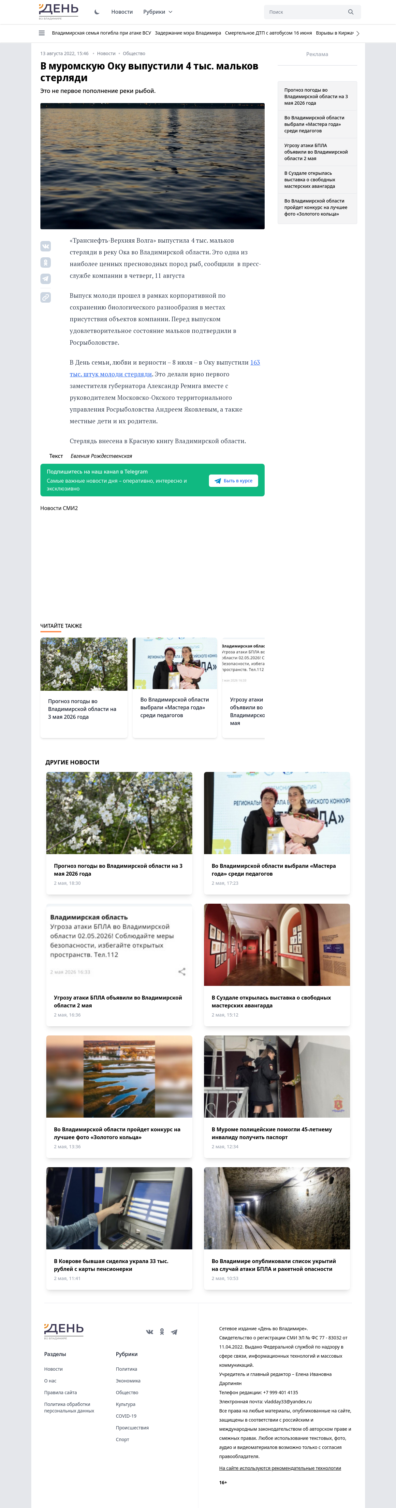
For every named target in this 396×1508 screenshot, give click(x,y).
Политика (127, 1369)
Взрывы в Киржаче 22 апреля (348, 33)
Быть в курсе (233, 480)
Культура (126, 1404)
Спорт (122, 1439)
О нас (50, 1381)
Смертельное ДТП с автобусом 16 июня (268, 33)
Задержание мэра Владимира (188, 33)
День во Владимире (59, 12)
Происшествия (132, 1428)
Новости (122, 11)
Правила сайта (60, 1392)
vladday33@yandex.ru (288, 1401)
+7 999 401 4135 (280, 1392)
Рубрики (158, 11)
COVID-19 (126, 1416)
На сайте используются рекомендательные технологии (280, 1468)
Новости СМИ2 (59, 508)
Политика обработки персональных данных (69, 1407)
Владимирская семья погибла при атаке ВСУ (101, 33)
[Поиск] (303, 12)
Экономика (128, 1381)
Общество (127, 1392)
